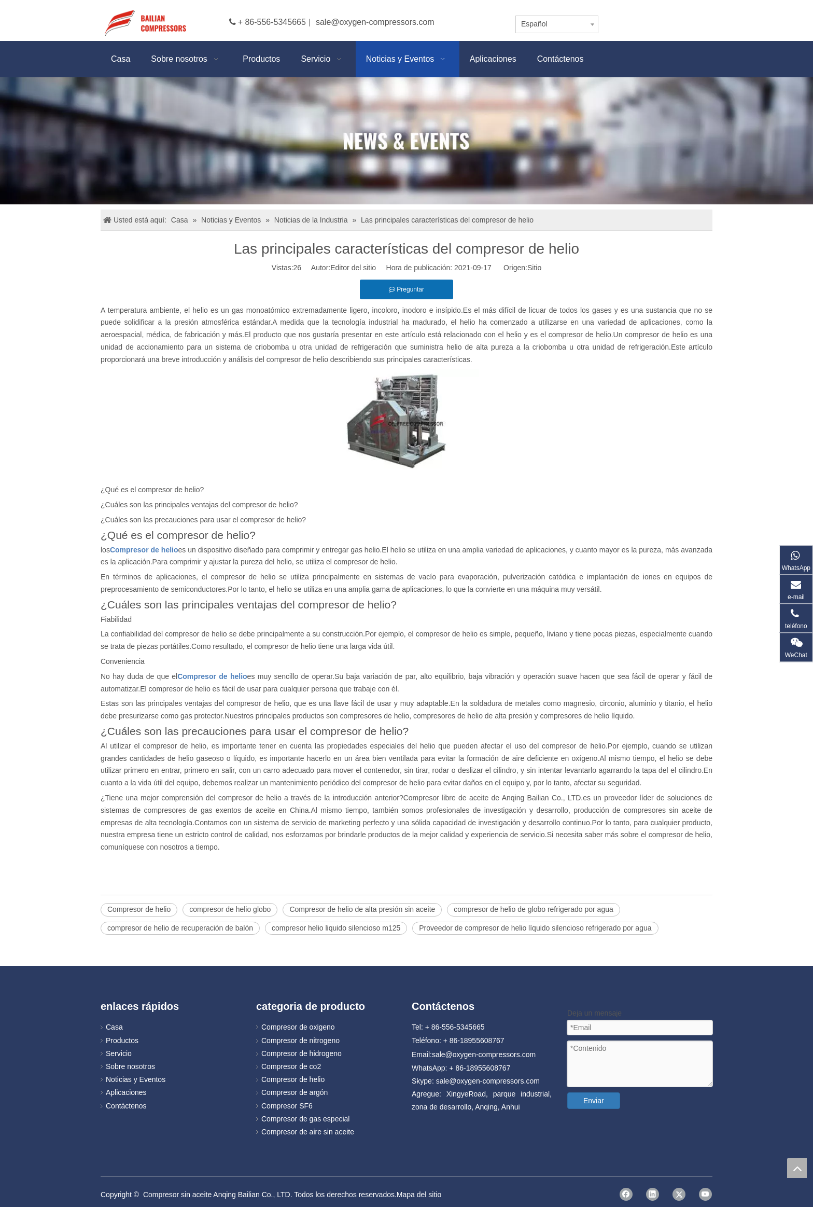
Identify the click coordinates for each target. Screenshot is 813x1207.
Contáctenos (126, 1106)
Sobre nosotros (130, 1066)
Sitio (534, 267)
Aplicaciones (126, 1092)
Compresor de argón (294, 1092)
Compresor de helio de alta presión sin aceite (362, 909)
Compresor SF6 (287, 1106)
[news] (406, 140)
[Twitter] (678, 1194)
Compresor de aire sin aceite (307, 1132)
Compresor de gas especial (305, 1119)
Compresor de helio (139, 909)
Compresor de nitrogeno (300, 1040)
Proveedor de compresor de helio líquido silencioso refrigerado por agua (535, 928)
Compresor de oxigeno (298, 1027)
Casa (114, 1027)
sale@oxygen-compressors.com (375, 22)
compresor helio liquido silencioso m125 (336, 928)
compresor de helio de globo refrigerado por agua (533, 909)
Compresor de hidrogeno (301, 1053)
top (797, 1168)
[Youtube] (705, 1194)
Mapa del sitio (419, 1194)
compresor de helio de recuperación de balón (180, 928)
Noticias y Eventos (135, 1079)
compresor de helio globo (230, 909)
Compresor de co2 (291, 1066)
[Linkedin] (652, 1194)
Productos (122, 1040)
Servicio (119, 1053)
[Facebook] (626, 1194)
